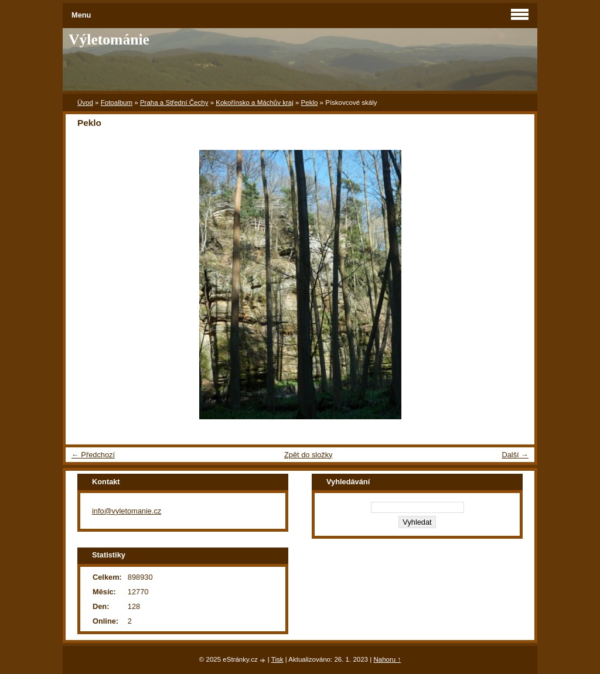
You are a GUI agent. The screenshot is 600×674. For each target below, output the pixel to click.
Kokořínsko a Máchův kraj (255, 102)
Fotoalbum (116, 102)
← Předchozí (93, 454)
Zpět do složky (308, 454)
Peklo (309, 102)
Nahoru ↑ (387, 659)
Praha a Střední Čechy (174, 102)
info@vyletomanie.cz (126, 511)
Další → (515, 454)
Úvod (85, 102)
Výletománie (109, 39)
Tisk (277, 659)
